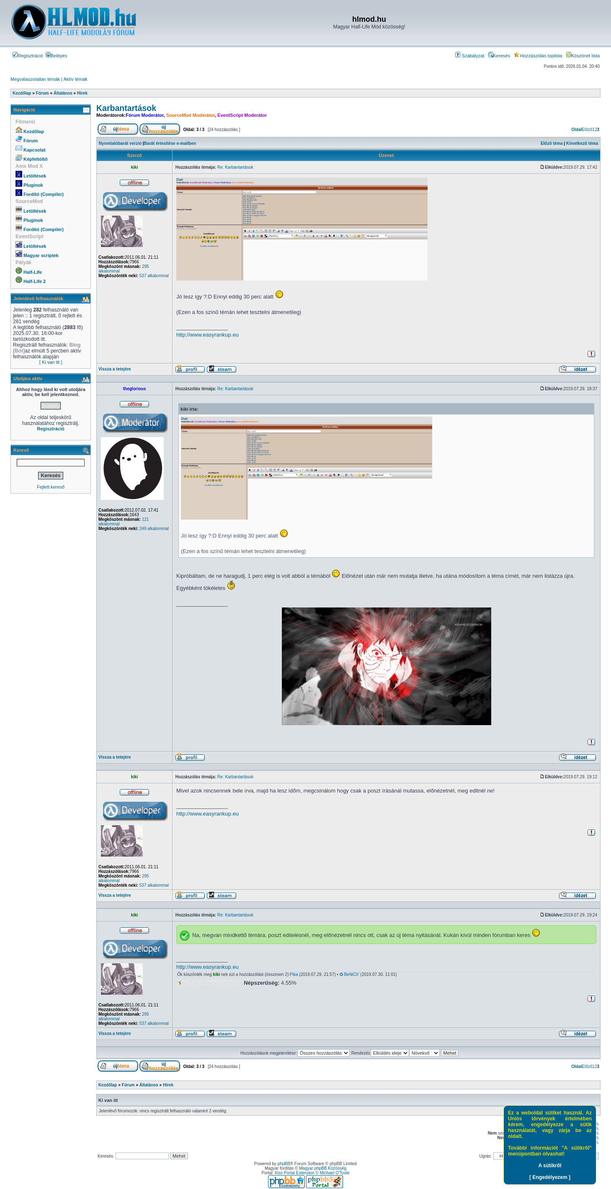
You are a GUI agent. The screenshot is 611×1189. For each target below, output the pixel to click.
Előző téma (552, 143)
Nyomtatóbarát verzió (120, 143)
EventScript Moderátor (242, 115)
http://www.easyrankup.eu (207, 335)
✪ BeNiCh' (349, 974)
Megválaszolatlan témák (35, 79)
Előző (587, 129)
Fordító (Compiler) (43, 194)
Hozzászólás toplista (538, 55)
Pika (294, 974)
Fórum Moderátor (144, 115)
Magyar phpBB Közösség (322, 1168)
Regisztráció (28, 55)
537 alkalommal (154, 275)
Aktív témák (75, 79)
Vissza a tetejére (114, 369)
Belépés (56, 55)
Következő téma (582, 143)
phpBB (284, 1163)
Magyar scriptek (41, 255)
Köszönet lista (583, 55)
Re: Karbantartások (235, 167)
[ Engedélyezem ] (549, 1177)
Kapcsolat (34, 149)
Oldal (576, 129)
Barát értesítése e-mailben (170, 143)
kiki (134, 167)
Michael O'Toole (335, 1173)
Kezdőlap (33, 131)
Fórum (30, 140)
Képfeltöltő (35, 159)
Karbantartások (126, 108)
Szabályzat (469, 55)
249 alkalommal (154, 528)
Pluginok (33, 185)
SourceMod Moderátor (190, 115)
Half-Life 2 (34, 281)
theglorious (134, 388)
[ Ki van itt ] (50, 362)
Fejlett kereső (50, 486)
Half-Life (32, 272)
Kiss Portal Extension (295, 1173)
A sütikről (550, 1165)
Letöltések (34, 175)
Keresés (499, 55)
